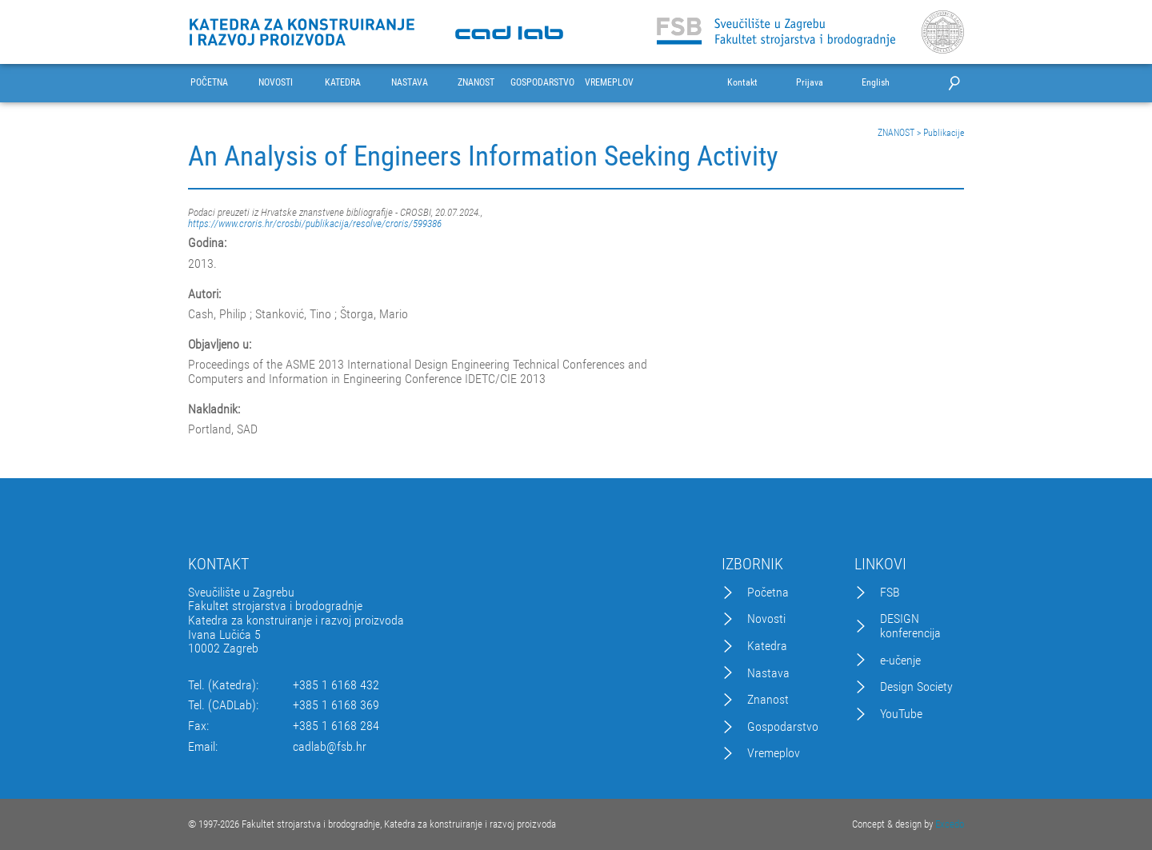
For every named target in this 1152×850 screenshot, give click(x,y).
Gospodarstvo (782, 727)
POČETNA (209, 83)
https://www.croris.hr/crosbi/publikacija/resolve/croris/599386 (315, 223)
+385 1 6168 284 (336, 726)
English (876, 83)
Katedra (767, 646)
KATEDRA (343, 83)
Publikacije (943, 132)
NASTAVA (409, 83)
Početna (768, 592)
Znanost (768, 699)
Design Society (916, 687)
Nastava (768, 673)
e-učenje (900, 660)
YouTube (901, 714)
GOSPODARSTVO (542, 83)
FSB (890, 592)
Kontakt (742, 83)
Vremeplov (773, 753)
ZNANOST (476, 83)
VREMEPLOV (609, 83)
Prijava (809, 83)
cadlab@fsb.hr (329, 747)
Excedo (949, 824)
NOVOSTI (275, 83)
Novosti (766, 619)
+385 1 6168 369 (336, 705)
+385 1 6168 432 (336, 685)
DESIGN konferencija (910, 626)
